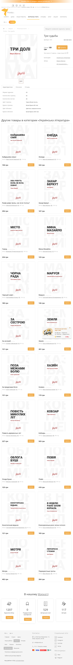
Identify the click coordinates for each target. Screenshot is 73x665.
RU (5, 22)
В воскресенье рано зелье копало (52, 525)
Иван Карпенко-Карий (49, 389)
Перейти (9, 617)
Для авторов (8, 648)
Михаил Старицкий (11, 481)
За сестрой (6, 341)
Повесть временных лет (11, 433)
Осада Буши (7, 479)
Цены (12, 17)
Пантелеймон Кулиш (12, 297)
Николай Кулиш (47, 251)
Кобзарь (42, 433)
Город (4, 249)
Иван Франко (46, 205)
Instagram (59, 640)
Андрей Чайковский (11, 343)
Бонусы (12, 644)
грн (11, 633)
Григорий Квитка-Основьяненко (52, 297)
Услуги (6, 17)
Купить (62, 47)
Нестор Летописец (11, 435)
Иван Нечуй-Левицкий (12, 159)
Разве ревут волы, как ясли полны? (16, 203)
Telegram (58, 657)
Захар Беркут (44, 203)
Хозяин (41, 387)
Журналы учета (33, 17)
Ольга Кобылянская (48, 343)
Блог (49, 17)
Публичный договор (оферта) (13, 655)
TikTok (58, 646)
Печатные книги (22, 28)
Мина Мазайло (44, 249)
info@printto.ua (45, 7)
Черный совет (7, 295)
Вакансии (16, 648)
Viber (57, 654)
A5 (53, 251)
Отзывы (43, 17)
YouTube (58, 643)
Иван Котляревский (48, 159)
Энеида (41, 157)
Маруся (41, 295)
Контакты (63, 17)
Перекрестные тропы (47, 571)
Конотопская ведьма (10, 525)
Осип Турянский (10, 389)
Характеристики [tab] (8, 87)
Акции (56, 17)
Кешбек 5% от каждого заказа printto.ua (35, 1)
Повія (41, 479)
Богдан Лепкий (10, 573)
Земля (41, 341)
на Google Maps (19, 660)
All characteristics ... (62, 64)
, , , (41, 637)
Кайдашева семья (9, 157)
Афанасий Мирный (11, 205)
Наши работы (21, 17)
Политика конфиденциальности (13, 652)
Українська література (63, 58)
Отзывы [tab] (27, 87)
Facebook (59, 637)
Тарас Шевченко (47, 435)
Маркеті (43, 594)
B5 (20, 159)
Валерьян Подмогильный (13, 251)
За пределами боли (9, 387)
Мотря (4, 571)
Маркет (11, 28)
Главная (7, 637)
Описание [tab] (19, 87)
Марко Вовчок (61, 61)
